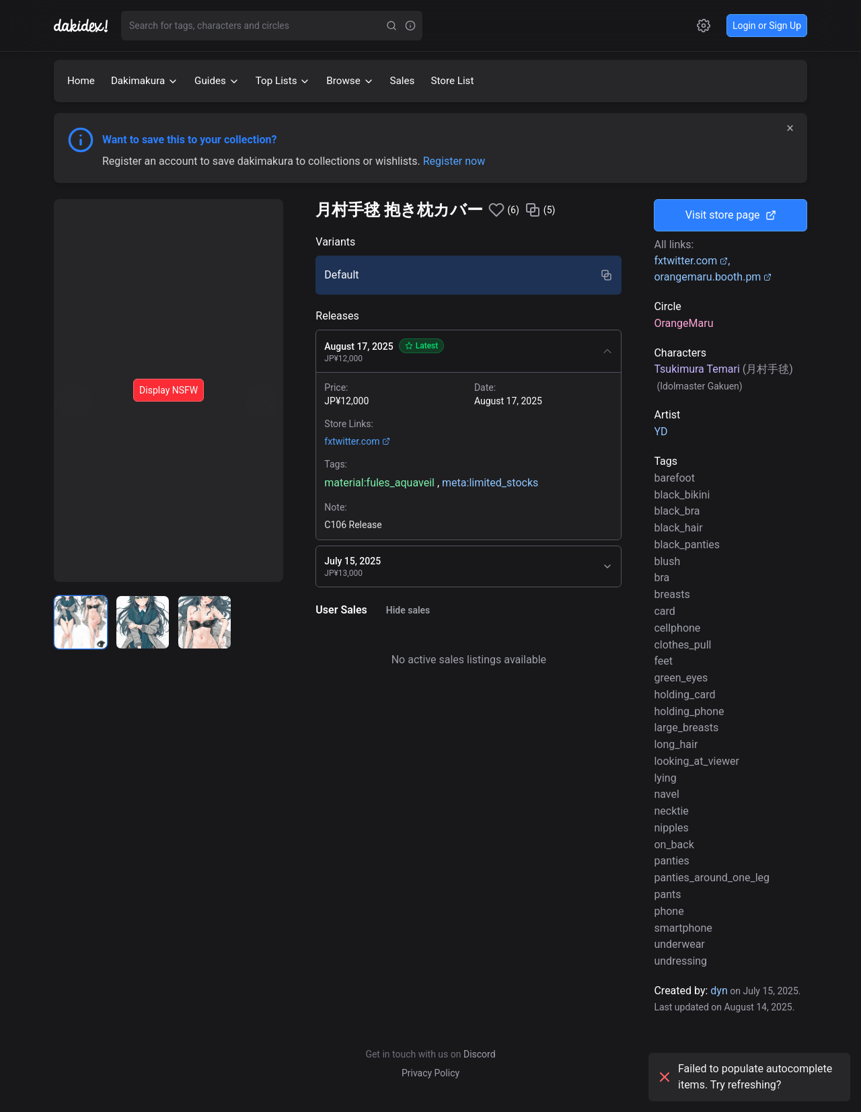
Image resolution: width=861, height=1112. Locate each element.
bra (661, 577)
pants (667, 894)
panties (671, 860)
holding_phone (689, 711)
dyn (718, 990)
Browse (349, 81)
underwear (679, 944)
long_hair (676, 744)
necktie (671, 811)
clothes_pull (682, 644)
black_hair (678, 527)
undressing (680, 961)
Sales (402, 81)
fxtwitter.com (357, 441)
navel (666, 794)
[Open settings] (703, 25)
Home (81, 81)
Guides (216, 81)
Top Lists (283, 81)
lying (665, 778)
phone (668, 911)
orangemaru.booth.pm (713, 276)
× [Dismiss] (790, 128)
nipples (671, 827)
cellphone (677, 628)
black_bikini (682, 494)
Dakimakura (144, 81)
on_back (674, 844)
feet (663, 661)
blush (667, 561)
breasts (671, 594)
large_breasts (686, 727)
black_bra (677, 511)
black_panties (687, 544)
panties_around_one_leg (712, 877)
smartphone (683, 928)
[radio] (81, 622)
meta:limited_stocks (490, 482)
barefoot (674, 478)
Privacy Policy (430, 1073)
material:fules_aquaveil (379, 482)
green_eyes (681, 677)
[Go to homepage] (87, 25)
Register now (454, 161)
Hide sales (408, 610)
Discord (479, 1054)
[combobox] (251, 25)
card (664, 611)
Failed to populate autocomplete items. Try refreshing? (744, 1076)
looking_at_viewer (696, 761)
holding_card (684, 694)
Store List (452, 81)
